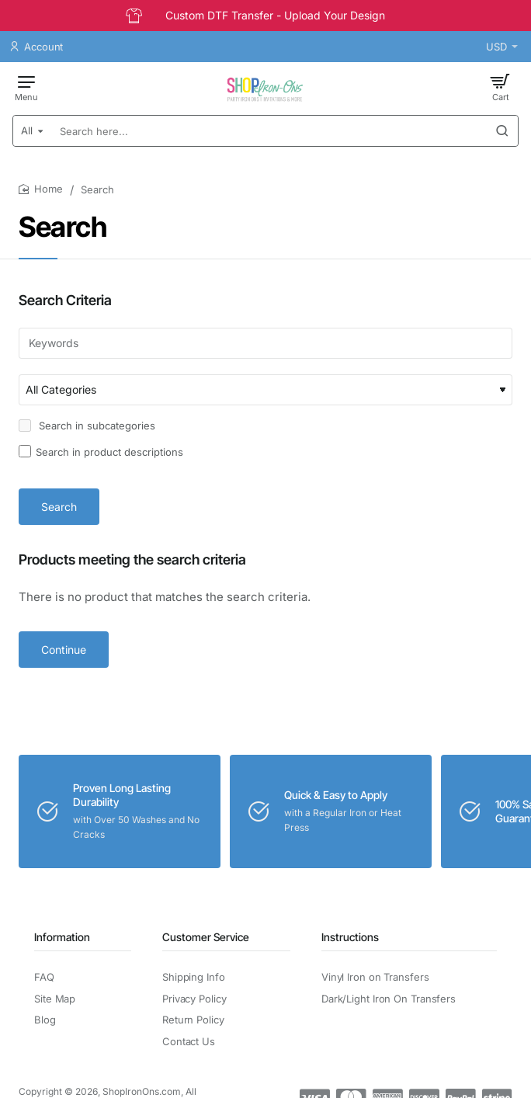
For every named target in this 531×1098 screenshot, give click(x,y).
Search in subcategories (87, 425)
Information (62, 936)
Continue (63, 649)
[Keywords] (265, 343)
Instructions (350, 936)
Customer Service (205, 936)
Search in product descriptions (101, 451)
